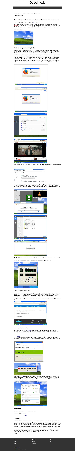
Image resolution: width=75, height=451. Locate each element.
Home (51, 439)
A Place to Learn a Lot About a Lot (37, 4)
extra (28, 330)
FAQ (15, 443)
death (20, 413)
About (15, 439)
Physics (49, 7)
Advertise (34, 439)
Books (40, 7)
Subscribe (34, 443)
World (31, 7)
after (25, 415)
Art (35, 7)
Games (25, 7)
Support (33, 441)
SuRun (18, 336)
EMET (22, 376)
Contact (15, 441)
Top (50, 441)
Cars (44, 7)
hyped (30, 330)
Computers (19, 7)
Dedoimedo (37, 2)
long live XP (34, 22)
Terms (15, 445)
